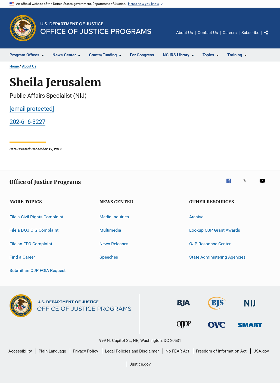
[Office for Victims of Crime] (216, 329)
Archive (196, 216)
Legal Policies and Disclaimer (132, 351)
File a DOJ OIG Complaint (34, 230)
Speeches (108, 257)
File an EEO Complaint (31, 243)
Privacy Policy (85, 351)
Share (270, 36)
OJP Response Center (210, 243)
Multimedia (110, 230)
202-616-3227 (27, 121)
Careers (230, 32)
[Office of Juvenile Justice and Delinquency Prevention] (184, 329)
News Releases (113, 243)
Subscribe (250, 32)
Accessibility (20, 351)
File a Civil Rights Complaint (36, 216)
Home (14, 66)
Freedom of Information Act (221, 351)
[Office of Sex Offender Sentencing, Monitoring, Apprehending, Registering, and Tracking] (250, 328)
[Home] (96, 28)
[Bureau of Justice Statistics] (217, 310)
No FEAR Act (177, 351)
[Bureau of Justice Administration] (183, 307)
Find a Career (22, 257)
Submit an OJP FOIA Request (38, 270)
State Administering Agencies (217, 257)
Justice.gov (140, 364)
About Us (184, 32)
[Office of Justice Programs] (23, 28)
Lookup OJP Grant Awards (214, 230)
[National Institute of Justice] (249, 307)
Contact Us (208, 32)
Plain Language (52, 351)
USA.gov (261, 351)
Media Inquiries (114, 216)
